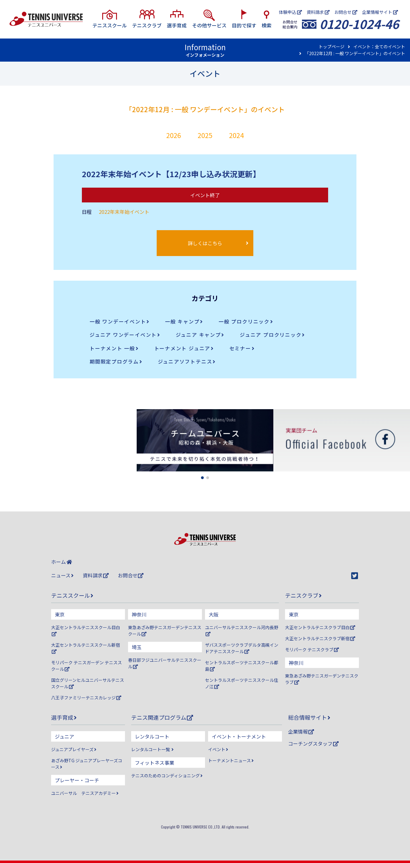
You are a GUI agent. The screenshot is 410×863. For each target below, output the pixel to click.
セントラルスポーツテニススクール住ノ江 (241, 683)
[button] (202, 477)
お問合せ (345, 12)
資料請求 (318, 12)
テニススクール (72, 595)
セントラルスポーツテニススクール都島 (241, 665)
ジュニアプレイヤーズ (73, 749)
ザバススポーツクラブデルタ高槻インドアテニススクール (241, 648)
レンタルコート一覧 (152, 749)
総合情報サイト (309, 717)
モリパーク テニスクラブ (312, 649)
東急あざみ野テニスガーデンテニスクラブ (321, 679)
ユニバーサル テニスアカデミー (85, 793)
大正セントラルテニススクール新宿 (85, 648)
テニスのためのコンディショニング (167, 775)
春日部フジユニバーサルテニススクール (164, 663)
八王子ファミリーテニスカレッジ (86, 697)
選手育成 (64, 717)
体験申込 (290, 12)
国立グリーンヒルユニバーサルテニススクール (87, 683)
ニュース (62, 575)
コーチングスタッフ (313, 743)
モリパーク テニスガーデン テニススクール (86, 665)
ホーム (61, 561)
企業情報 (301, 731)
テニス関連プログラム (162, 717)
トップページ (331, 46)
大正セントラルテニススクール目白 (85, 630)
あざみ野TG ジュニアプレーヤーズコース (86, 763)
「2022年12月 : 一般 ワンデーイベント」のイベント (355, 53)
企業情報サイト (380, 12)
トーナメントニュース (231, 760)
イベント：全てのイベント (379, 46)
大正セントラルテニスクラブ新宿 (320, 638)
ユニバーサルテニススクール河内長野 (241, 630)
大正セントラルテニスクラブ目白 (320, 627)
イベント (218, 749)
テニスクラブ (303, 595)
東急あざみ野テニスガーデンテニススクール (164, 630)
